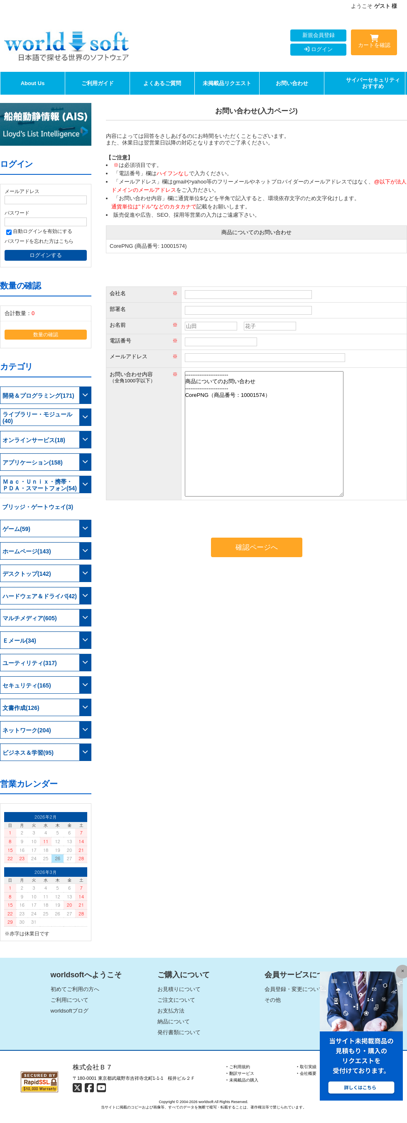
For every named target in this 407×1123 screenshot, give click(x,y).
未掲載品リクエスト (227, 83)
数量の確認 (45, 334)
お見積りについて (179, 989)
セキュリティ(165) (26, 685)
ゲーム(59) (16, 529)
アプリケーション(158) (32, 462)
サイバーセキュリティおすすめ (373, 83)
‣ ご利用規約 (238, 1066)
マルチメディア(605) (29, 618)
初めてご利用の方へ (75, 989)
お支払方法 (170, 1011)
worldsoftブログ (69, 1011)
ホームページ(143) (26, 551)
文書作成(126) (20, 708)
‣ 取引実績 (306, 1066)
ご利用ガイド (97, 83)
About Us (33, 83)
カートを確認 (374, 42)
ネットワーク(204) (26, 730)
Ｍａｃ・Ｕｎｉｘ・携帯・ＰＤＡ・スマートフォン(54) (39, 485)
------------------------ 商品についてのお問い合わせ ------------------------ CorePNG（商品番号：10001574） (264, 434)
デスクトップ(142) (26, 573)
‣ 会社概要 (306, 1073)
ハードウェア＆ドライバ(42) (39, 596)
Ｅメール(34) (19, 640)
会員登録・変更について (294, 989)
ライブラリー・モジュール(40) (37, 417)
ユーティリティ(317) (29, 663)
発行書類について (179, 1032)
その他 (273, 1000)
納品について (173, 1021)
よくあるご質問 (162, 83)
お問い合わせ (292, 83)
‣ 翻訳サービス (240, 1073)
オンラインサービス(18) (33, 440)
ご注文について (176, 1000)
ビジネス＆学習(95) (28, 752)
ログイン (318, 49)
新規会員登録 (318, 35)
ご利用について (69, 1000)
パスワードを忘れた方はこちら (39, 241)
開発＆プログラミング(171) (38, 395)
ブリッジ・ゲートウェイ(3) (37, 507)
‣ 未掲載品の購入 (242, 1080)
